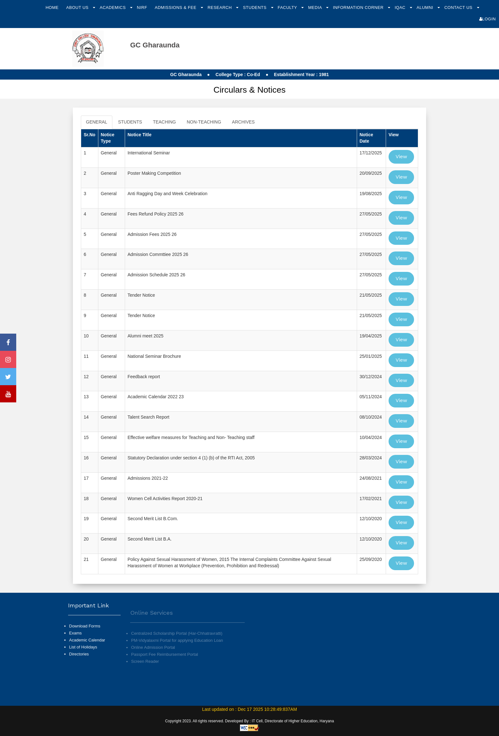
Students (255, 7)
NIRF (142, 7)
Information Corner (359, 7)
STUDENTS (130, 121)
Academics (113, 7)
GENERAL (96, 121)
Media (315, 7)
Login (487, 19)
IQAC (401, 7)
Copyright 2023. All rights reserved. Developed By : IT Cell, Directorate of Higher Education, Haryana (249, 721)
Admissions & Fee (176, 7)
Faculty (288, 7)
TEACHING (164, 121)
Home (52, 7)
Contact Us (459, 7)
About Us (78, 7)
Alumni (425, 7)
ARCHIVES (243, 121)
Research (220, 7)
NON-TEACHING (204, 121)
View (401, 156)
